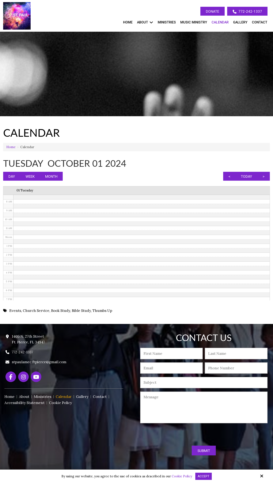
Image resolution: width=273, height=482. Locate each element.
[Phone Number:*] (236, 368)
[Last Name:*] (236, 353)
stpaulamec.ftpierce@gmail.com (39, 362)
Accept (203, 476)
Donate (212, 11)
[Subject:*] (203, 382)
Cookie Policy (182, 476)
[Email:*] (171, 368)
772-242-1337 (247, 11)
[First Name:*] (171, 353)
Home (11, 147)
